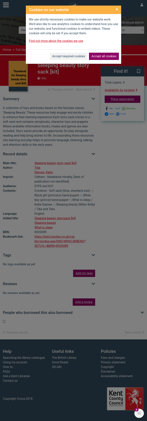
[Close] (117, 9)
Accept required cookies (68, 56)
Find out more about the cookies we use (56, 41)
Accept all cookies (103, 56)
